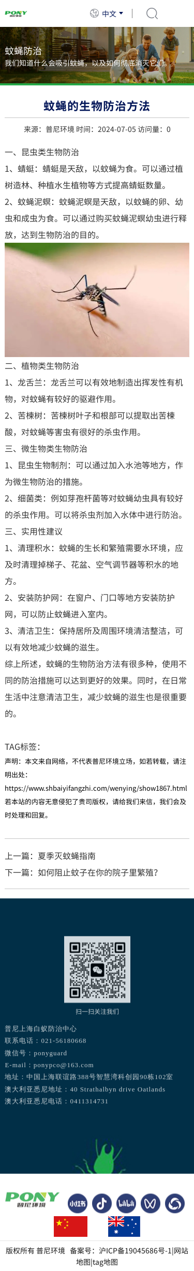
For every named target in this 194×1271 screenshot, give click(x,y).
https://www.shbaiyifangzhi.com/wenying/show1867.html (96, 788)
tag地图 (105, 1262)
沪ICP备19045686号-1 (135, 1250)
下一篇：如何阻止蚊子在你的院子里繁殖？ (83, 872)
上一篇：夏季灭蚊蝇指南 (50, 855)
